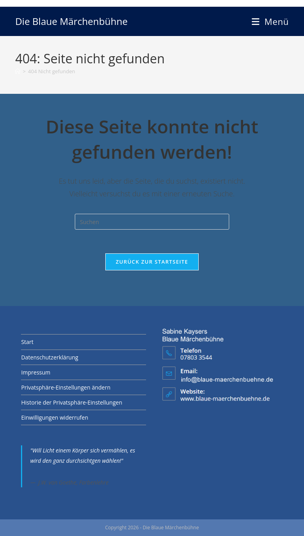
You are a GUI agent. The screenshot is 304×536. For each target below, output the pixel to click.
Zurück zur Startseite (152, 261)
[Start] (17, 71)
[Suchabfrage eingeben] (152, 222)
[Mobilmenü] (270, 21)
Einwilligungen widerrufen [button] (54, 417)
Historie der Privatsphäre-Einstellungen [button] (71, 402)
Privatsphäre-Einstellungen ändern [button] (65, 387)
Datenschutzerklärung (49, 357)
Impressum (35, 372)
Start (27, 342)
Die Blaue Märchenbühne (71, 21)
